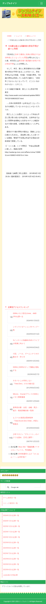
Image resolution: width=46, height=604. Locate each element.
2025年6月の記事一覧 (11, 559)
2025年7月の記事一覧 (11, 553)
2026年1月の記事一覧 (11, 521)
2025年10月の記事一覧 (11, 537)
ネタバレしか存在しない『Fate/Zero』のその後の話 (23, 382)
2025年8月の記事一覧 (11, 548)
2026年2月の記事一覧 (11, 515)
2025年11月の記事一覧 (11, 532)
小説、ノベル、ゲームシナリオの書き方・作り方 (26, 355)
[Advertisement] (23, 24)
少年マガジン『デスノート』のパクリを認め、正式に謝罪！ (26, 435)
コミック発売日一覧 (10, 503)
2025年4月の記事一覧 (11, 570)
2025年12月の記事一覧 (11, 526)
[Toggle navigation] (41, 3)
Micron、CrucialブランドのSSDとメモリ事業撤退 (26, 395)
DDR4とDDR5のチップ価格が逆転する (26, 368)
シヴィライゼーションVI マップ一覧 (26, 328)
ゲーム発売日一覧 (9, 498)
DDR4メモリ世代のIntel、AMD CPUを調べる (24, 315)
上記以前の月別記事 (10, 575)
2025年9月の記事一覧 (11, 542)
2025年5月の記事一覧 (11, 564)
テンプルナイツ (9, 3)
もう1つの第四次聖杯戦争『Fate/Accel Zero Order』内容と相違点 (25, 421)
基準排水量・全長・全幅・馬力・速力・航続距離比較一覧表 (26, 409)
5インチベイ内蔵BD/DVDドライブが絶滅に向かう (26, 341)
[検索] (22, 487)
